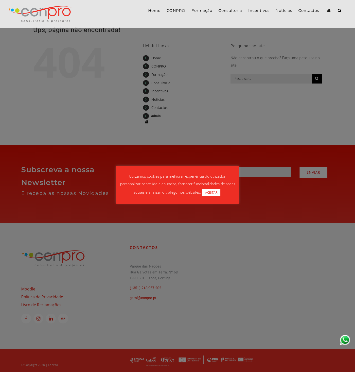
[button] (339, 10)
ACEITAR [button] (211, 192)
